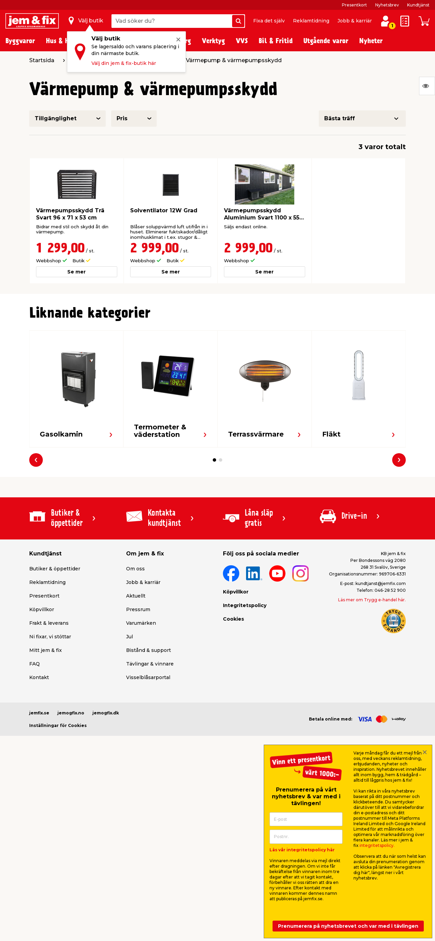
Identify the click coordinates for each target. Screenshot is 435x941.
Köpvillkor (41, 609)
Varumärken (141, 623)
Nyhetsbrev (387, 5)
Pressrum (138, 609)
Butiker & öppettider (54, 569)
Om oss (135, 569)
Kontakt (39, 677)
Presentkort (354, 5)
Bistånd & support (148, 650)
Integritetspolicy (244, 605)
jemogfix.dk (105, 713)
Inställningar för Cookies (58, 725)
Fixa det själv (269, 21)
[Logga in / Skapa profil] (385, 21)
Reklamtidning (311, 21)
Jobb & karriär (354, 21)
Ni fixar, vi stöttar (50, 637)
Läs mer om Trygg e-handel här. (372, 599)
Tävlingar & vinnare (150, 664)
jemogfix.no (70, 713)
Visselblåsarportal (148, 677)
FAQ (34, 664)
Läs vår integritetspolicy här (302, 849)
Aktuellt (135, 596)
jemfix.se (39, 713)
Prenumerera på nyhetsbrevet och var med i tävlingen (348, 926)
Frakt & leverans (49, 623)
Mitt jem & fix (45, 650)
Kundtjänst (418, 5)
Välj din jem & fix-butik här (123, 63)
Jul (129, 637)
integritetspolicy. (377, 845)
